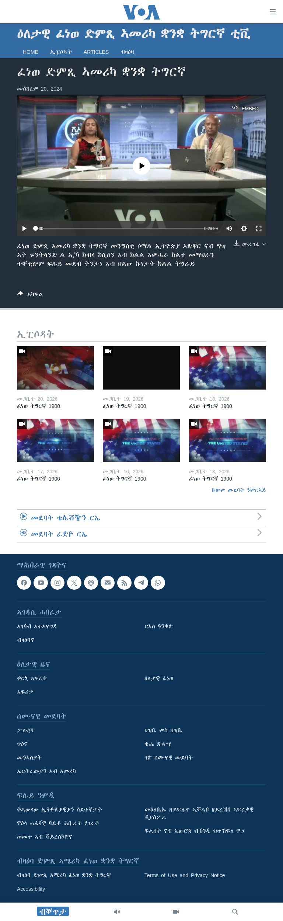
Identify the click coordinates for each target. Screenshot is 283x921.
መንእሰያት (29, 757)
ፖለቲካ (25, 730)
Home (30, 52)
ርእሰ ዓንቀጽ (158, 626)
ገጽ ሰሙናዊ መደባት (168, 757)
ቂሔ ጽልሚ (157, 744)
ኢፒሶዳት (61, 52)
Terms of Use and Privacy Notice (184, 875)
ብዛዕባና (25, 640)
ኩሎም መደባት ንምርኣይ (239, 490)
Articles (96, 52)
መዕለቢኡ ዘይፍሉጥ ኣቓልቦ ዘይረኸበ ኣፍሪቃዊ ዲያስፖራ (199, 813)
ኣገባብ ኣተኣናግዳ (37, 626)
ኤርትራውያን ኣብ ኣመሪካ (46, 771)
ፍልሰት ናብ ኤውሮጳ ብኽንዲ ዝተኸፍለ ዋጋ (194, 831)
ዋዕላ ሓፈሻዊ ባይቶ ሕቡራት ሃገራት (58, 823)
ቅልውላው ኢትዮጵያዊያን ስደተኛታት (59, 809)
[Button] (30, 296)
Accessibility (31, 889)
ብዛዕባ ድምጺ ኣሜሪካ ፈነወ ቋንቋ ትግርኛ (64, 875)
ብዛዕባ (127, 52)
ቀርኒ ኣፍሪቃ (32, 678)
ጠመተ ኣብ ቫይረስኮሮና (44, 837)
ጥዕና (22, 744)
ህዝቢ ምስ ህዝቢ (163, 730)
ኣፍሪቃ (25, 692)
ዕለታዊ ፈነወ (158, 678)
